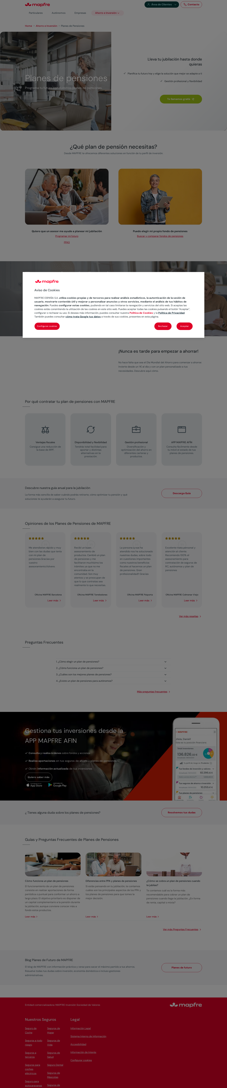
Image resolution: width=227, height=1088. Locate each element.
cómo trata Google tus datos (83, 316)
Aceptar (184, 326)
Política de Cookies (141, 313)
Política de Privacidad (171, 313)
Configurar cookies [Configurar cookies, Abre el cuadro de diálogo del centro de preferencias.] (47, 326)
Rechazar (163, 326)
